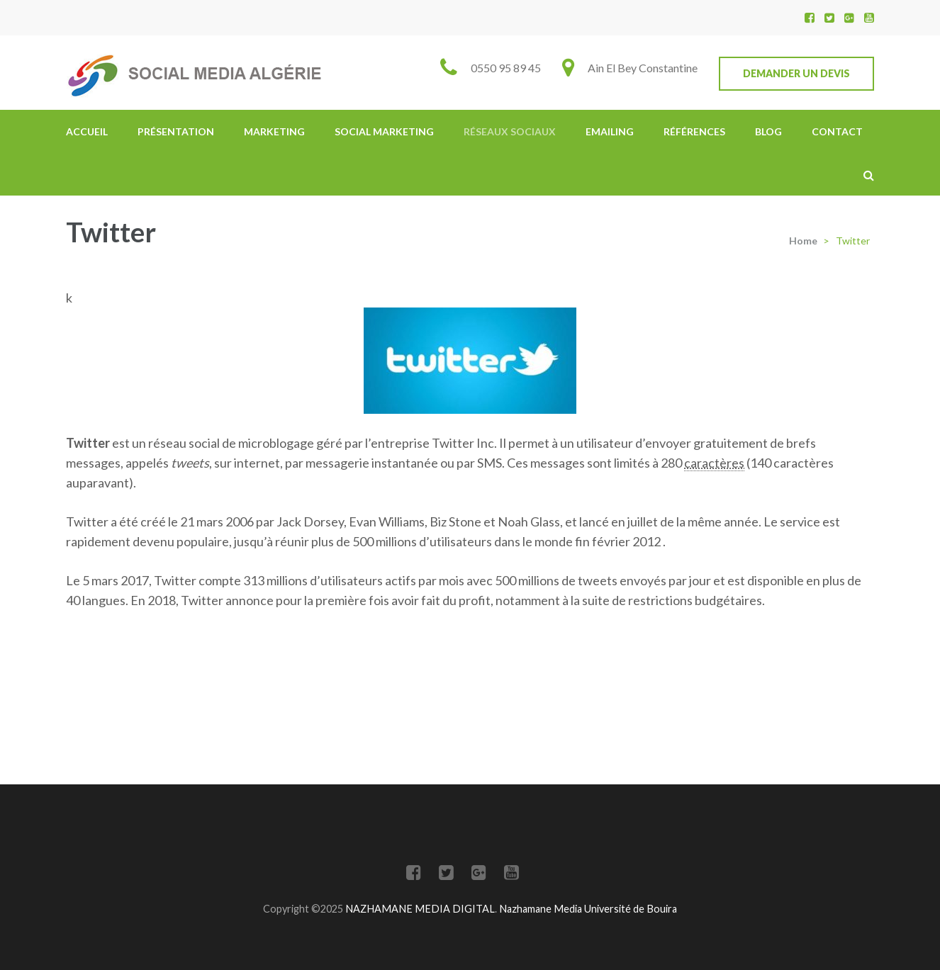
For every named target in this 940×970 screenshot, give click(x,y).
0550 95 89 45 (506, 67)
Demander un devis (796, 73)
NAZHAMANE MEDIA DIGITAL (420, 909)
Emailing (610, 131)
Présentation (176, 131)
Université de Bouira (630, 909)
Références (694, 131)
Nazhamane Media (541, 909)
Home (803, 241)
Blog (768, 131)
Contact (837, 131)
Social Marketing (384, 131)
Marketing (274, 131)
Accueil (87, 131)
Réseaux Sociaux (510, 131)
